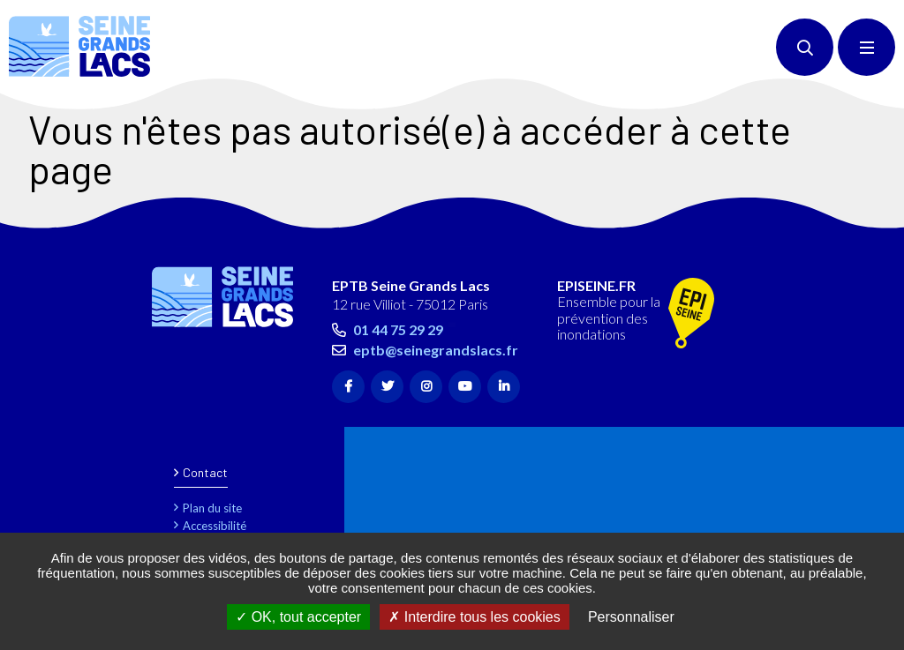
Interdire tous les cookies (474, 616)
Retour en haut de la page (859, 219)
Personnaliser (631, 616)
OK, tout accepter (298, 616)
